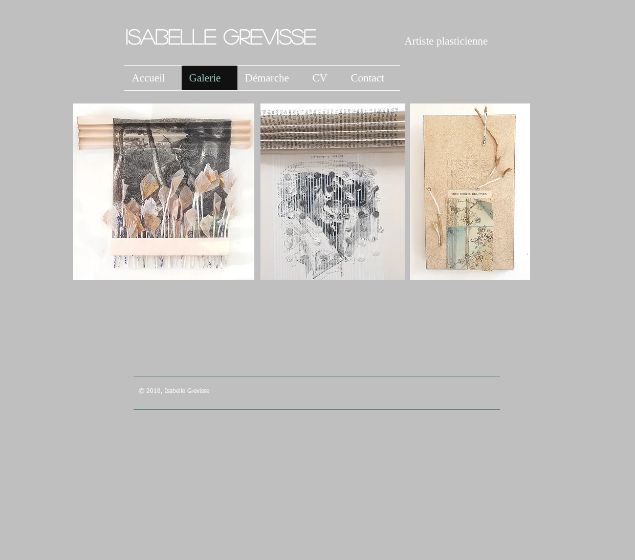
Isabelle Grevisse (224, 36)
